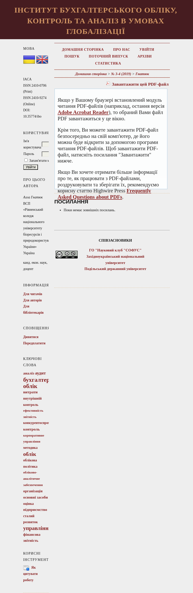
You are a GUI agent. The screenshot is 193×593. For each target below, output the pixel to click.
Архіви (144, 56)
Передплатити (34, 343)
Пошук (71, 56)
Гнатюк (142, 74)
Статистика (108, 63)
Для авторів (32, 300)
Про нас (121, 49)
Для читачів (32, 294)
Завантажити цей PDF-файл (140, 84)
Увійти (146, 49)
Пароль (28, 154)
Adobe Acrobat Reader (83, 112)
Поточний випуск (108, 56)
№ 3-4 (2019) (121, 74)
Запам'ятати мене (42, 161)
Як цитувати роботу (30, 574)
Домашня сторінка (83, 49)
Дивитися (30, 337)
